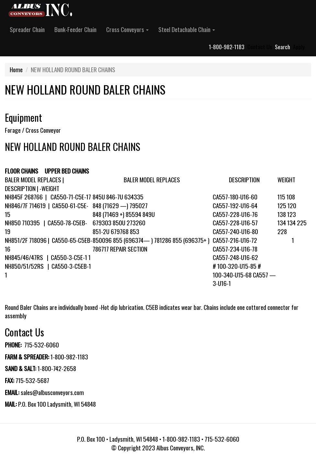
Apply (299, 46)
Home (16, 69)
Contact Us (259, 46)
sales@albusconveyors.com (52, 392)
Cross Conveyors (127, 29)
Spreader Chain (27, 29)
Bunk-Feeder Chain (75, 29)
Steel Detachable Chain (186, 29)
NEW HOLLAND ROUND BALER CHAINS (72, 146)
